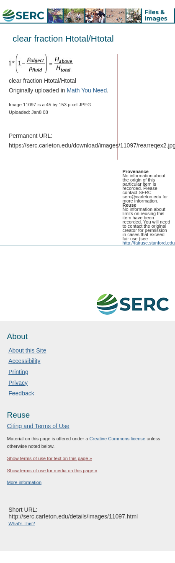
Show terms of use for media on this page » (52, 470)
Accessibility (24, 361)
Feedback (21, 393)
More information (24, 482)
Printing (18, 371)
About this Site (27, 350)
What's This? (21, 523)
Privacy (18, 382)
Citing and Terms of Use (38, 426)
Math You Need (87, 90)
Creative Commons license (118, 438)
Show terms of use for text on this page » (49, 458)
